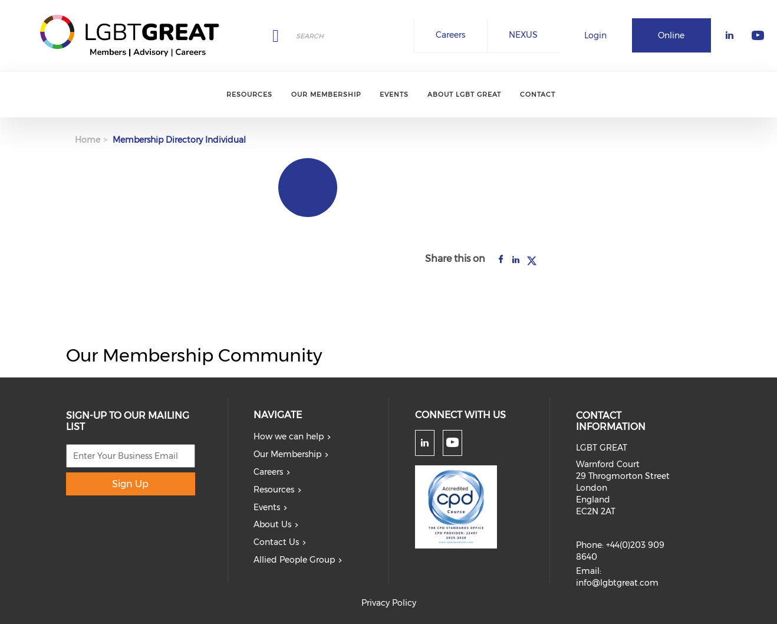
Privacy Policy (388, 602)
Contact (537, 94)
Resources (249, 94)
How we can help (288, 436)
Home (87, 139)
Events (394, 94)
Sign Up (130, 484)
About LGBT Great (464, 94)
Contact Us (276, 542)
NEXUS (523, 34)
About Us (272, 524)
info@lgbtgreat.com (617, 582)
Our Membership (326, 94)
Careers (450, 34)
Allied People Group (294, 559)
